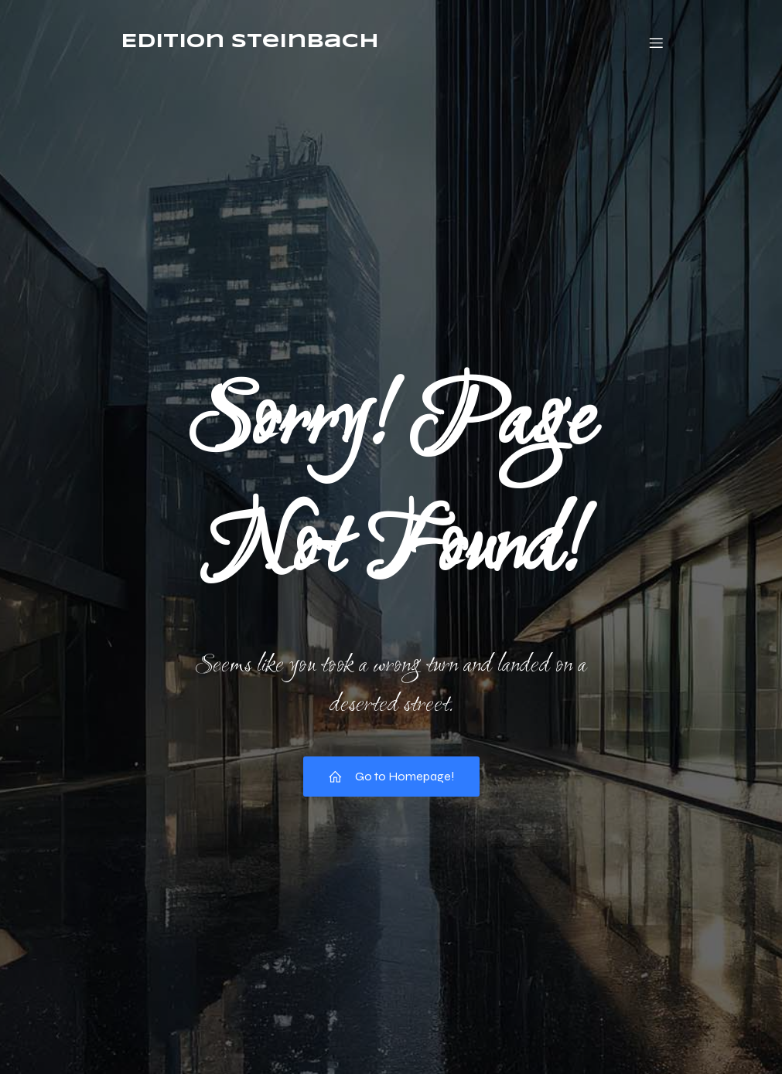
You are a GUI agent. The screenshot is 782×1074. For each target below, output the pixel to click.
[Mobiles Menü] (657, 42)
